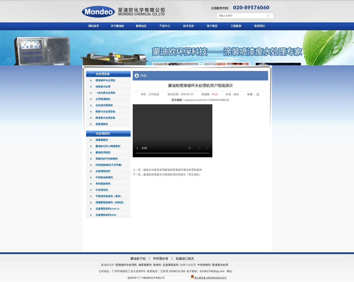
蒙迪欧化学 (107, 264)
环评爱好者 (160, 258)
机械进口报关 (185, 258)
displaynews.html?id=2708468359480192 (207, 100)
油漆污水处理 (188, 264)
